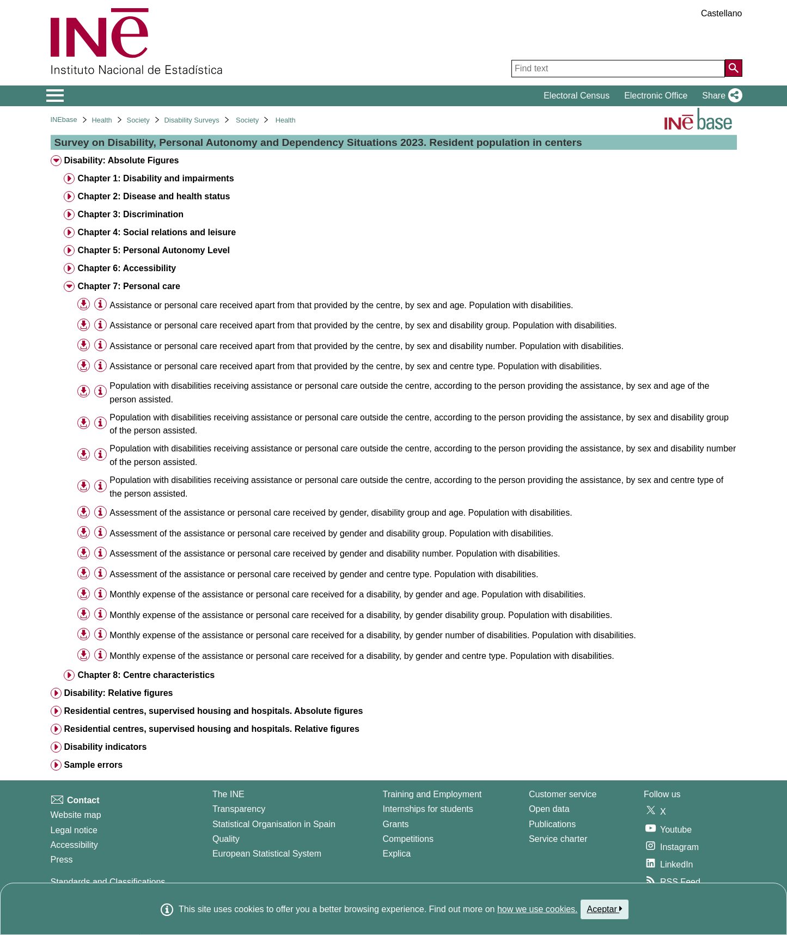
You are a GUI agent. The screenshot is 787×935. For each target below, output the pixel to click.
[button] (720, 96)
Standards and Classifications (108, 882)
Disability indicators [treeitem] (105, 746)
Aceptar (605, 909)
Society (138, 120)
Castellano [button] (721, 13)
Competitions (408, 839)
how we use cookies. (537, 909)
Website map (76, 815)
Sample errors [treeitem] (93, 764)
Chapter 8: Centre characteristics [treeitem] (146, 675)
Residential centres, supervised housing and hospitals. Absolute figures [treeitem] (213, 711)
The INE (228, 794)
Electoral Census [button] (576, 95)
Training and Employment (432, 794)
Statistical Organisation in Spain (273, 824)
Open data (549, 809)
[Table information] (100, 304)
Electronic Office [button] (655, 95)
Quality (226, 839)
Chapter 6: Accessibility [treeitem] (126, 268)
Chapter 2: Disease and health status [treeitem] (153, 196)
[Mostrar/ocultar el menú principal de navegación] (55, 96)
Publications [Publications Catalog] (552, 824)
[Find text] (618, 68)
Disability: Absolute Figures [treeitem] (121, 160)
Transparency (238, 809)
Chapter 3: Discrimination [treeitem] (130, 214)
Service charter (558, 839)
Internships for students (428, 809)
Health (102, 120)
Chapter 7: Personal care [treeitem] (128, 286)
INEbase (64, 119)
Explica (397, 853)
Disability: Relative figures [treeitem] (118, 693)
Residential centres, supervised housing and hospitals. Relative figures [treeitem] (211, 729)
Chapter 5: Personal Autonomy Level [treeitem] (153, 250)
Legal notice (74, 830)
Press (62, 859)
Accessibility (74, 845)
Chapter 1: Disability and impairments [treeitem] (155, 178)
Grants (396, 824)
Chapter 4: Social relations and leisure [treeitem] (156, 232)
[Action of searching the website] (733, 68)
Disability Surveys (191, 120)
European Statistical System (266, 853)
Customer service (562, 794)
